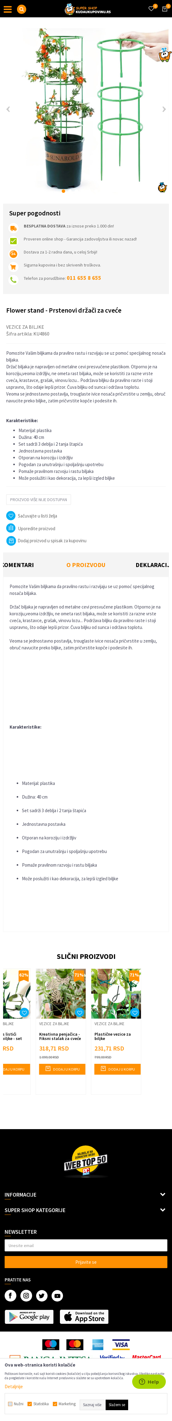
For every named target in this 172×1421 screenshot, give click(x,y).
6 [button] (96, 191)
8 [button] (109, 191)
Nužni (18, 1404)
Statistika (41, 1404)
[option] (86, 111)
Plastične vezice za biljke (112, 1036)
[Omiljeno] (151, 5)
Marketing (67, 1404)
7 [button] (102, 191)
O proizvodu (85, 565)
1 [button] (63, 191)
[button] (21, 9)
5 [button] (89, 191)
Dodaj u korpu (62, 1068)
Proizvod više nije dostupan (38, 499)
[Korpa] (163, 14)
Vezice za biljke (25, 327)
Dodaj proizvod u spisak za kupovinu (46, 541)
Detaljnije (14, 1386)
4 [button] (83, 191)
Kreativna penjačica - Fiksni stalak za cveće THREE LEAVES (60, 1038)
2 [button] (70, 191)
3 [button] (76, 191)
